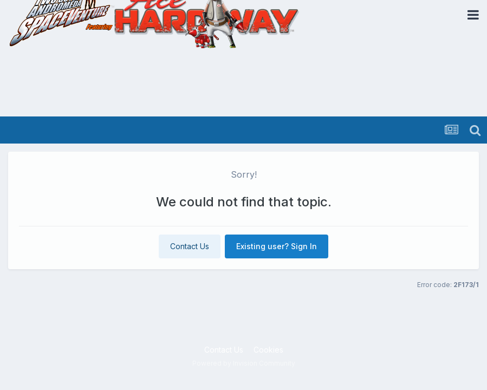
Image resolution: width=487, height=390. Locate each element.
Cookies (268, 349)
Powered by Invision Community (243, 363)
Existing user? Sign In (276, 246)
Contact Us (189, 246)
